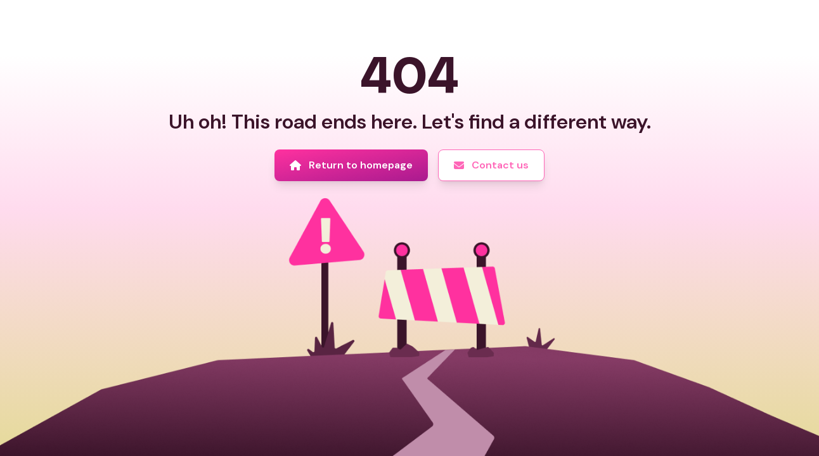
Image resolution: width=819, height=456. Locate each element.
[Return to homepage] (351, 165)
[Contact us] (491, 165)
